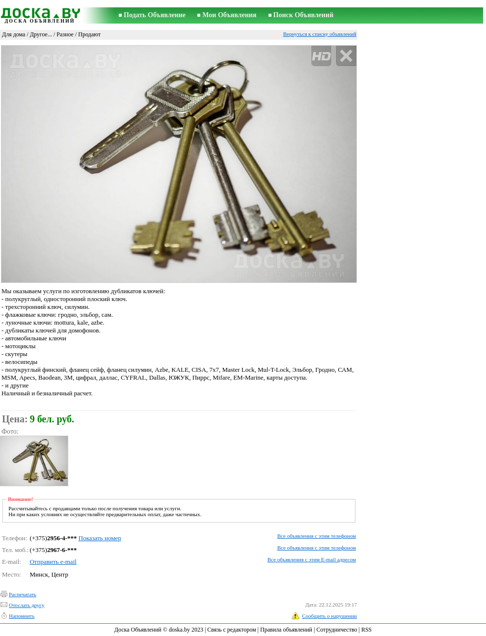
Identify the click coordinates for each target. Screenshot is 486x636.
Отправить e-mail (52, 561)
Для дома (13, 34)
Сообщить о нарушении (329, 616)
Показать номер (100, 538)
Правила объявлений (286, 629)
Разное (65, 34)
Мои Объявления (229, 15)
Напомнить (21, 616)
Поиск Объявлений (303, 15)
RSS (366, 629)
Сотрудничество (336, 629)
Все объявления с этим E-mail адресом (312, 559)
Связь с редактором (231, 629)
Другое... (41, 34)
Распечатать (22, 594)
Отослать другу (26, 605)
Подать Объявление (155, 15)
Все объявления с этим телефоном (316, 536)
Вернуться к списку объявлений (319, 34)
